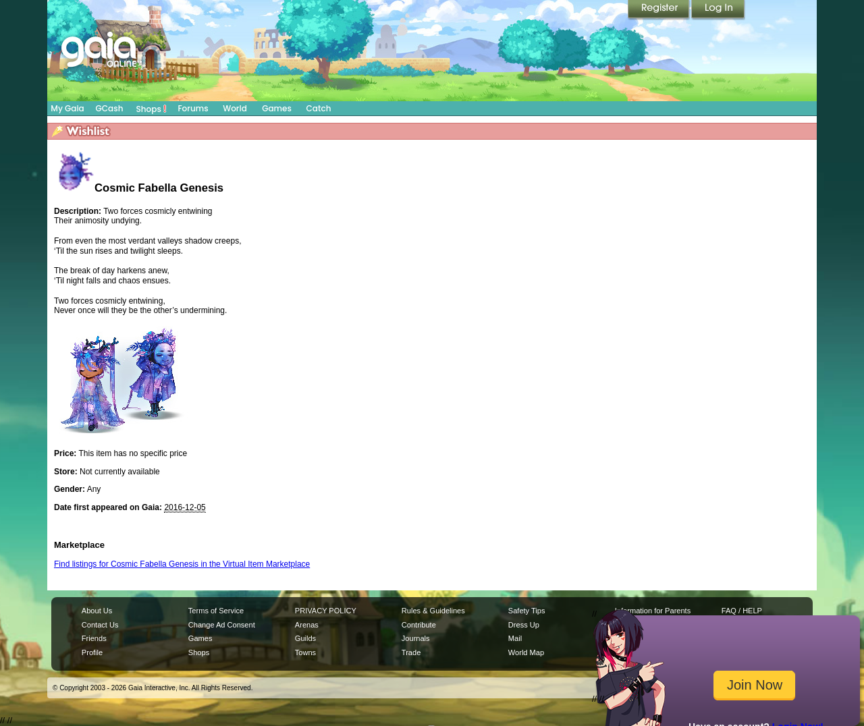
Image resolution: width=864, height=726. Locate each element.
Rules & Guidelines (433, 611)
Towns (305, 652)
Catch (318, 108)
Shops (151, 108)
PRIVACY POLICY (325, 611)
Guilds (305, 638)
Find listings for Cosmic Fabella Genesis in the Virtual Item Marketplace (182, 564)
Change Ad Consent (221, 625)
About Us (97, 611)
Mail (515, 638)
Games (277, 108)
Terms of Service (216, 611)
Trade (411, 652)
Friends (94, 638)
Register (659, 10)
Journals (416, 638)
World (235, 108)
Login (718, 10)
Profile (92, 652)
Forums (193, 108)
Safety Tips (526, 611)
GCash (110, 108)
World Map (526, 652)
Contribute (419, 625)
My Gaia (67, 108)
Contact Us (100, 625)
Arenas (307, 625)
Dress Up (523, 625)
